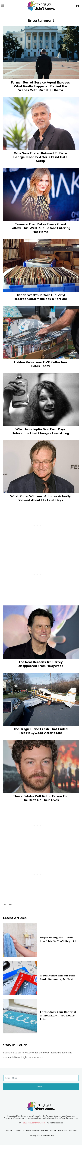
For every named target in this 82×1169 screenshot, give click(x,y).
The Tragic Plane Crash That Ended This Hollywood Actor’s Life (40, 731)
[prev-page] (5, 904)
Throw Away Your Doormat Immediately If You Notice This (58, 1015)
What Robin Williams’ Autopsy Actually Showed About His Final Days (40, 498)
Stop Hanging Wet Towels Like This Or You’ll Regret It (58, 939)
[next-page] (10, 904)
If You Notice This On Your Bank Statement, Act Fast (57, 977)
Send (41, 1086)
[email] (41, 1078)
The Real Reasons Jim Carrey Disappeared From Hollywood (40, 664)
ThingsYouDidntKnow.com (33, 1123)
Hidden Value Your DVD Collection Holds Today (40, 364)
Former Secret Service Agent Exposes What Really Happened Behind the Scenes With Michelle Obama (40, 86)
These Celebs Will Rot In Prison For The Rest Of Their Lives (40, 798)
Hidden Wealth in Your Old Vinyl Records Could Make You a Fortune (40, 297)
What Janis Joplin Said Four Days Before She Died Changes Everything (40, 431)
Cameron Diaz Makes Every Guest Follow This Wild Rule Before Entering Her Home (40, 228)
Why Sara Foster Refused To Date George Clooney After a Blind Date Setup (40, 157)
